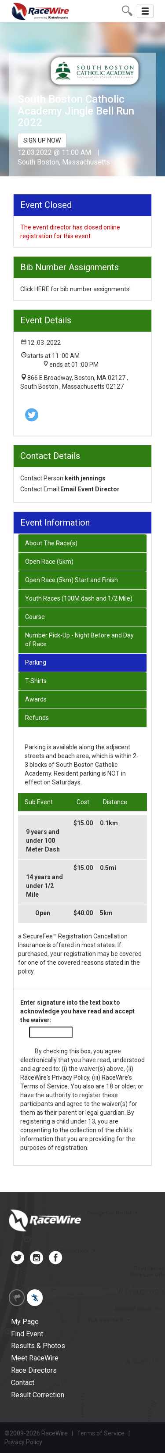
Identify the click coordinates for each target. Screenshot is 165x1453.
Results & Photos (38, 1346)
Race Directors (34, 1370)
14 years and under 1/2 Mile (44, 885)
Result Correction (37, 1395)
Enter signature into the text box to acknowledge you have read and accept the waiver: (77, 1011)
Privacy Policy (70, 1077)
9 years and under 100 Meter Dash (43, 840)
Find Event (27, 1334)
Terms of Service (44, 1086)
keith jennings (85, 478)
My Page (25, 1321)
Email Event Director (90, 489)
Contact (22, 1382)
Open (42, 912)
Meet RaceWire (35, 1358)
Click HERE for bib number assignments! (75, 289)
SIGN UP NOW (42, 140)
